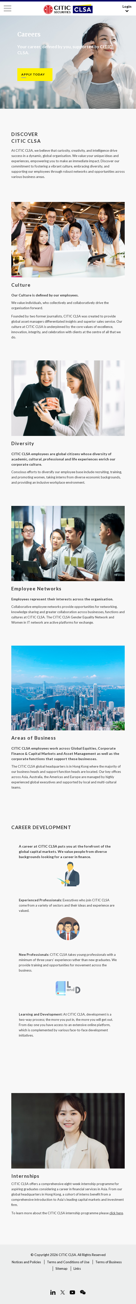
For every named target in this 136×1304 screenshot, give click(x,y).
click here (116, 1213)
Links (77, 1269)
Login (126, 8)
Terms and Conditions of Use (68, 1262)
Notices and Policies (26, 1262)
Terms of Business (108, 1262)
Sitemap (61, 1269)
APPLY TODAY (33, 74)
